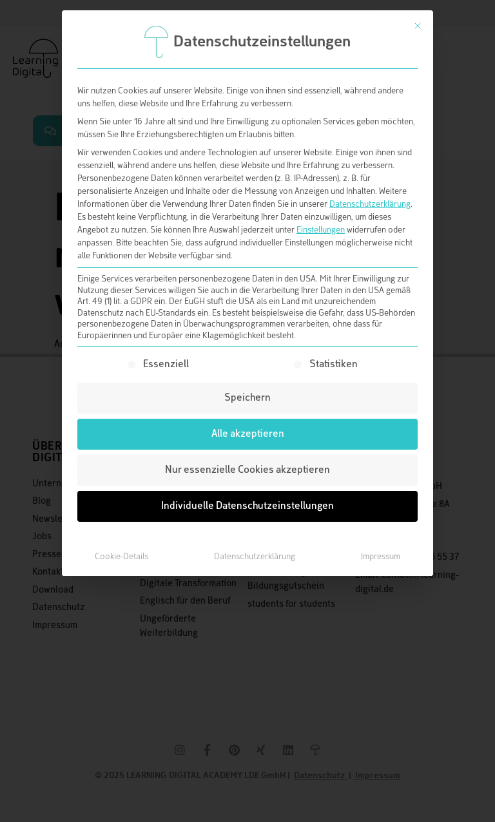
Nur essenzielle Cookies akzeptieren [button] (247, 470)
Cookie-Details (121, 556)
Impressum (380, 556)
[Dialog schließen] (417, 25)
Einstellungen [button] (320, 229)
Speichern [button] (247, 398)
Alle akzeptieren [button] (247, 434)
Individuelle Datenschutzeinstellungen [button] (247, 506)
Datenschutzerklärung (370, 203)
